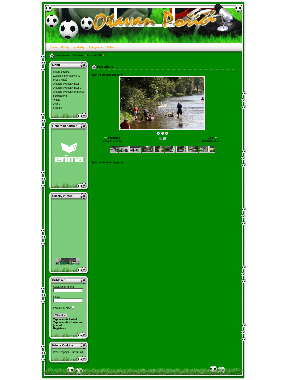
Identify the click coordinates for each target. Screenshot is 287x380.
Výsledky (79, 47)
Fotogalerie (96, 47)
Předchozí (114, 137)
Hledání (57, 107)
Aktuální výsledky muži (66, 83)
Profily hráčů (60, 79)
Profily (65, 47)
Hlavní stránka (62, 55)
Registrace (59, 328)
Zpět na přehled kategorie (107, 74)
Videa (110, 47)
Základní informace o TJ (67, 75)
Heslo (56, 297)
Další (211, 137)
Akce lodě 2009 (94, 55)
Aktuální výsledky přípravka (68, 91)
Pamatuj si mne (62, 308)
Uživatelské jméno (63, 286)
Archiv (56, 103)
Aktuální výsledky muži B (67, 87)
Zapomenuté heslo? (65, 319)
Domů (53, 47)
